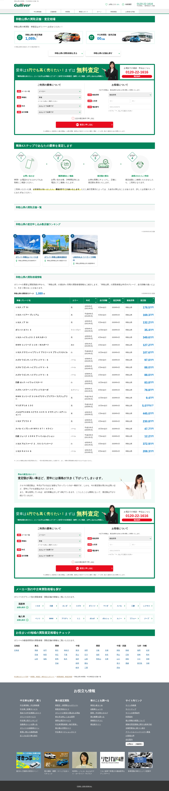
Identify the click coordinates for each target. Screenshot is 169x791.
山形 (36, 659)
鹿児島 (139, 663)
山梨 (86, 659)
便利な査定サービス (63, 720)
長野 (86, 650)
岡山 (118, 655)
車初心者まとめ (96, 705)
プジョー (133, 618)
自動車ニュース (96, 709)
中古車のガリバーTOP (21, 677)
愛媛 (127, 663)
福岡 (138, 650)
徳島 (127, 659)
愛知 (86, 663)
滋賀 (97, 655)
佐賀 (147, 650)
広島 (127, 655)
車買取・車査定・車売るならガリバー (42, 677)
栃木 (65, 659)
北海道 (16, 650)
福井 (77, 659)
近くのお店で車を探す (29, 736)
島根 (127, 650)
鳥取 (118, 650)
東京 (56, 650)
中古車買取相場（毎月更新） (66, 724)
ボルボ (92, 618)
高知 (118, 668)
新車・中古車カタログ (99, 713)
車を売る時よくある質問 (65, 717)
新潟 (77, 650)
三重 (86, 668)
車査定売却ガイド (62, 709)
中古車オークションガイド (65, 732)
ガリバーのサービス (28, 717)
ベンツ (37, 618)
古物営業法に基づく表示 (135, 728)
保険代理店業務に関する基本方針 (139, 724)
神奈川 (66, 650)
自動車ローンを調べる (29, 724)
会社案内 (129, 740)
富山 (77, 655)
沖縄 (147, 663)
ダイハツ (92, 606)
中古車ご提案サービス (29, 709)
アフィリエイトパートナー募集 (138, 732)
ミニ (78, 618)
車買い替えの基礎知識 (29, 732)
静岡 (77, 663)
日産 (51, 606)
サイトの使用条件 (133, 713)
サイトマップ (131, 709)
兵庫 (106, 659)
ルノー (119, 618)
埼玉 (56, 655)
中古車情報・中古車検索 (29, 705)
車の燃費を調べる (97, 717)
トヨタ (37, 606)
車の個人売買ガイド (63, 728)
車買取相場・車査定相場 (64, 677)
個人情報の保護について (135, 720)
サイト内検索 (131, 705)
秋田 (45, 655)
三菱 (133, 606)
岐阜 (77, 668)
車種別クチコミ (96, 720)
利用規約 (129, 717)
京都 (106, 650)
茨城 (56, 663)
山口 (118, 659)
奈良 (106, 655)
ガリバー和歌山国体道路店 (55, 257)
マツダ (105, 606)
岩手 (45, 650)
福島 (45, 659)
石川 (86, 655)
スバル (119, 606)
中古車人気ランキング (29, 720)
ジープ (146, 618)
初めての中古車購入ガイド (30, 713)
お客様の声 (130, 736)
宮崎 (147, 659)
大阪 (97, 650)
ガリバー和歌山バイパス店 (27, 257)
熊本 (147, 655)
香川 (118, 663)
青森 (36, 650)
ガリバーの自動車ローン (29, 728)
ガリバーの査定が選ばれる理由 (67, 713)
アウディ (65, 618)
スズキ (78, 606)
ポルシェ (105, 618)
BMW (51, 618)
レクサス (146, 606)
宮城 (36, 655)
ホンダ (64, 606)
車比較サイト (95, 724)
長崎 (138, 655)
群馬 (56, 659)
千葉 (65, 655)
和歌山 (98, 659)
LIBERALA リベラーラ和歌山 (84, 258)
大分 (138, 659)
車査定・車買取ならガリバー (66, 705)
